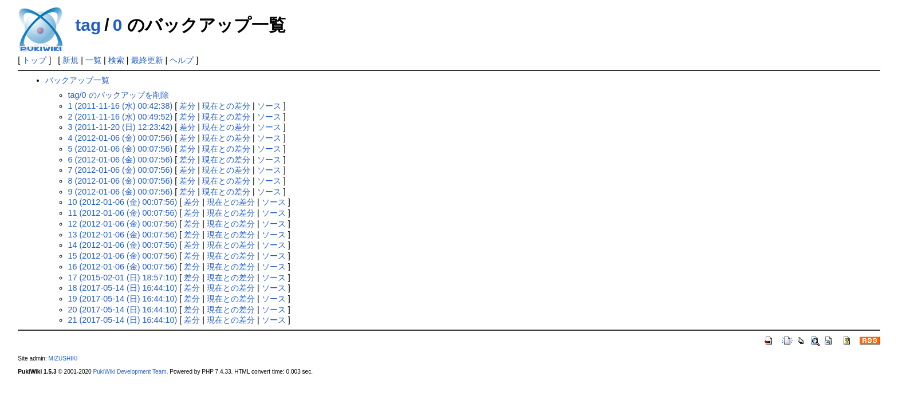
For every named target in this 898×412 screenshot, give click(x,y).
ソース (269, 105)
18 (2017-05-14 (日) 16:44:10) (123, 287)
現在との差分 (226, 105)
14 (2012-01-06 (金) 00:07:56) (123, 244)
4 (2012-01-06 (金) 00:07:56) (120, 137)
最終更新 (147, 60)
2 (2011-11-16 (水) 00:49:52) (120, 116)
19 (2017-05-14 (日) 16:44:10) (123, 298)
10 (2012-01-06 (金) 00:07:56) (123, 202)
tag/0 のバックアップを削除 (118, 95)
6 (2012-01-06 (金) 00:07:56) (120, 159)
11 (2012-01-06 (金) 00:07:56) (123, 212)
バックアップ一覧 (77, 80)
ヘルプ (182, 60)
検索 (116, 60)
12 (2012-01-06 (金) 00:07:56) (123, 223)
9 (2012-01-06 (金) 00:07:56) (120, 191)
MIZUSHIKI (63, 358)
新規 (70, 60)
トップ (34, 60)
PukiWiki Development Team (130, 372)
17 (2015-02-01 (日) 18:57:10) (123, 277)
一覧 (93, 60)
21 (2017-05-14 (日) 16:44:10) (123, 319)
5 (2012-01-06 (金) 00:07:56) (120, 148)
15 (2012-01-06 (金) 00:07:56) (123, 255)
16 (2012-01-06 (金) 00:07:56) (123, 266)
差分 (187, 105)
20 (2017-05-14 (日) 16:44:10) (123, 309)
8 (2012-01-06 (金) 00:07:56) (120, 180)
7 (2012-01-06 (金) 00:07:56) (120, 170)
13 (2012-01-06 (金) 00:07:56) (123, 234)
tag (88, 24)
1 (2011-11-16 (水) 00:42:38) (120, 105)
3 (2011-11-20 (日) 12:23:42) (120, 127)
